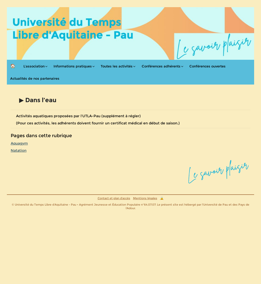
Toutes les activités (117, 66)
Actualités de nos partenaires (34, 78)
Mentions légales (145, 198)
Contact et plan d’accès (114, 198)
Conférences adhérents (161, 66)
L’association (34, 66)
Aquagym (19, 143)
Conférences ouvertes (207, 66)
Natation (19, 150)
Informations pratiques (73, 66)
